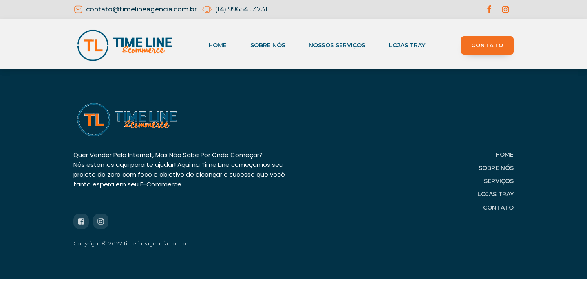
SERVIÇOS (499, 181)
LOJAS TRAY (495, 194)
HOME (504, 154)
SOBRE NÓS (496, 168)
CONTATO (487, 45)
